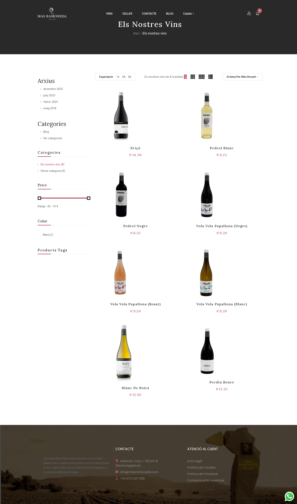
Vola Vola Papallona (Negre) (221, 226)
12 (117, 76)
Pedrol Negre (135, 226)
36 (129, 76)
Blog (46, 131)
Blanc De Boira (135, 388)
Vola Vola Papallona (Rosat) (135, 304)
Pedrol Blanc (222, 148)
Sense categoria (51, 171)
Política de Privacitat (202, 474)
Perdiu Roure (221, 382)
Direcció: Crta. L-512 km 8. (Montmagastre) (136, 463)
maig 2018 (49, 108)
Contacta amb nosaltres (205, 480)
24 (123, 76)
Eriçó (135, 148)
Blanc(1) (48, 234)
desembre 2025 (53, 89)
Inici (136, 33)
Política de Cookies (201, 467)
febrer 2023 (50, 102)
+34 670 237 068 (132, 478)
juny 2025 (49, 95)
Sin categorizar (52, 138)
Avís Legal (194, 461)
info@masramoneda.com (139, 472)
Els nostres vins (50, 164)
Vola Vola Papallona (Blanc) (221, 304)
